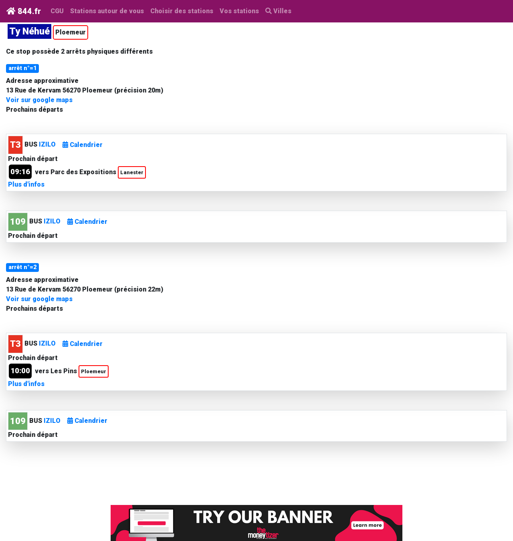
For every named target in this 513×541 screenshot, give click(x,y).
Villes (278, 11)
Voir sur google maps (39, 100)
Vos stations (239, 11)
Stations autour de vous (108, 10)
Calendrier (83, 145)
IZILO (47, 144)
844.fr (23, 11)
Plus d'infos (26, 184)
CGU (57, 11)
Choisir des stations (181, 11)
